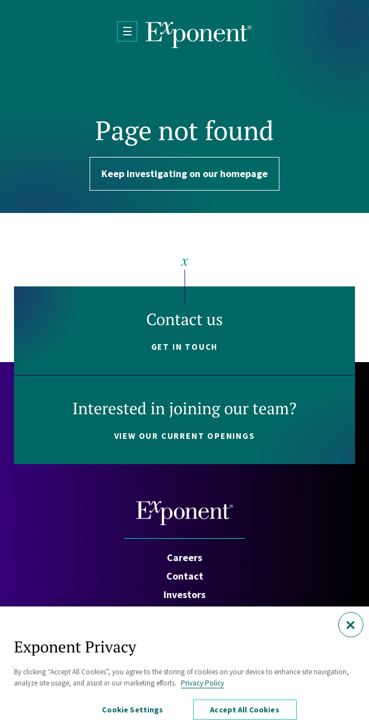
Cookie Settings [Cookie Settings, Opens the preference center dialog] (132, 713)
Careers (184, 557)
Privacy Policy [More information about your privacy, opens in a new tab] (202, 686)
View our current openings (184, 435)
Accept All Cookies (244, 713)
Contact (184, 575)
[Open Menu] (127, 31)
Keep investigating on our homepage (184, 173)
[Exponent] (199, 35)
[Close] (350, 628)
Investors (184, 594)
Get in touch (184, 346)
